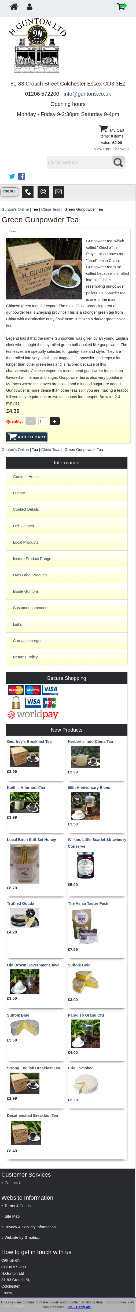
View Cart (102, 149)
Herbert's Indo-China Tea (90, 741)
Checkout (121, 149)
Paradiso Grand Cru (86, 1015)
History (19, 493)
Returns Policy (25, 657)
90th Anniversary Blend (89, 787)
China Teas (50, 209)
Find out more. (116, 1302)
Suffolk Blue (18, 1015)
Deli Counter (23, 526)
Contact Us (14, 1183)
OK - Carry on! (79, 1307)
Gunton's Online (15, 209)
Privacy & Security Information (30, 1227)
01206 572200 (13, 1267)
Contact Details (26, 509)
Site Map (12, 1216)
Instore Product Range (32, 559)
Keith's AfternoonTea (26, 787)
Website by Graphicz (22, 1237)
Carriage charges (27, 641)
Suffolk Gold (79, 965)
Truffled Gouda (20, 903)
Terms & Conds (18, 1206)
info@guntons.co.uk (87, 94)
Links (17, 624)
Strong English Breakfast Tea (33, 1068)
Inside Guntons (26, 591)
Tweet (12, 231)
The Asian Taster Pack (88, 903)
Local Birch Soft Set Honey (31, 839)
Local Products (25, 542)
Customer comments (30, 608)
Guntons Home (26, 477)
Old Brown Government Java (33, 965)
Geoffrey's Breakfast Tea (29, 741)
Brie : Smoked (81, 1068)
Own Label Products (30, 575)
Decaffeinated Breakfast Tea (32, 1115)
